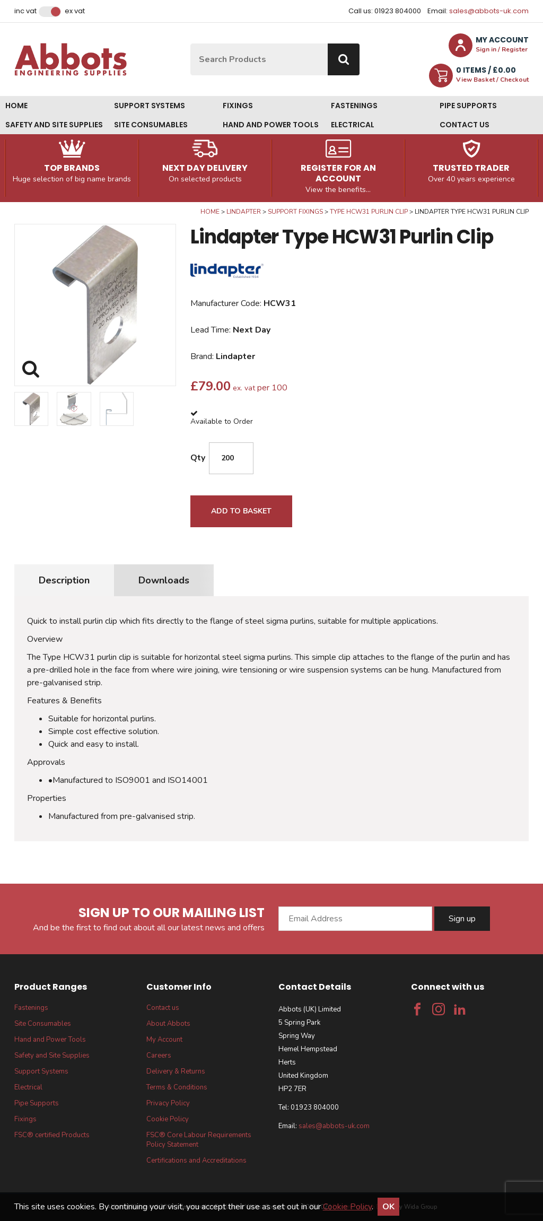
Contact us (464, 124)
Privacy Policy (168, 1103)
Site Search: (190, 43)
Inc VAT (25, 11)
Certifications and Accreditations (196, 1160)
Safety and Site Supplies (54, 124)
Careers (158, 1055)
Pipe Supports (468, 105)
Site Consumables (151, 124)
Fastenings (354, 105)
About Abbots (168, 1023)
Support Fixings (295, 211)
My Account (164, 1039)
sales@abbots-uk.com (489, 11)
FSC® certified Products (52, 1135)
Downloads (163, 580)
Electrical (352, 124)
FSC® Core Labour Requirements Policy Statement (198, 1139)
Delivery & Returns (175, 1071)
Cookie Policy (167, 1119)
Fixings (238, 105)
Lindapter (243, 211)
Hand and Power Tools (271, 124)
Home (16, 105)
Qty (197, 458)
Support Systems (149, 105)
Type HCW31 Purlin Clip (369, 211)
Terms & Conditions (176, 1087)
